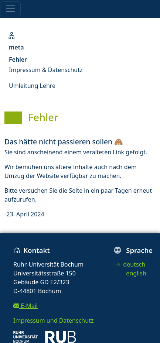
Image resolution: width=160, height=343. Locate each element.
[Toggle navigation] (10, 8)
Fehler (18, 59)
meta (16, 47)
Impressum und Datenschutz (53, 320)
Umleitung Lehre (32, 86)
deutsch (129, 264)
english (136, 273)
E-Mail (25, 306)
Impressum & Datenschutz (46, 70)
